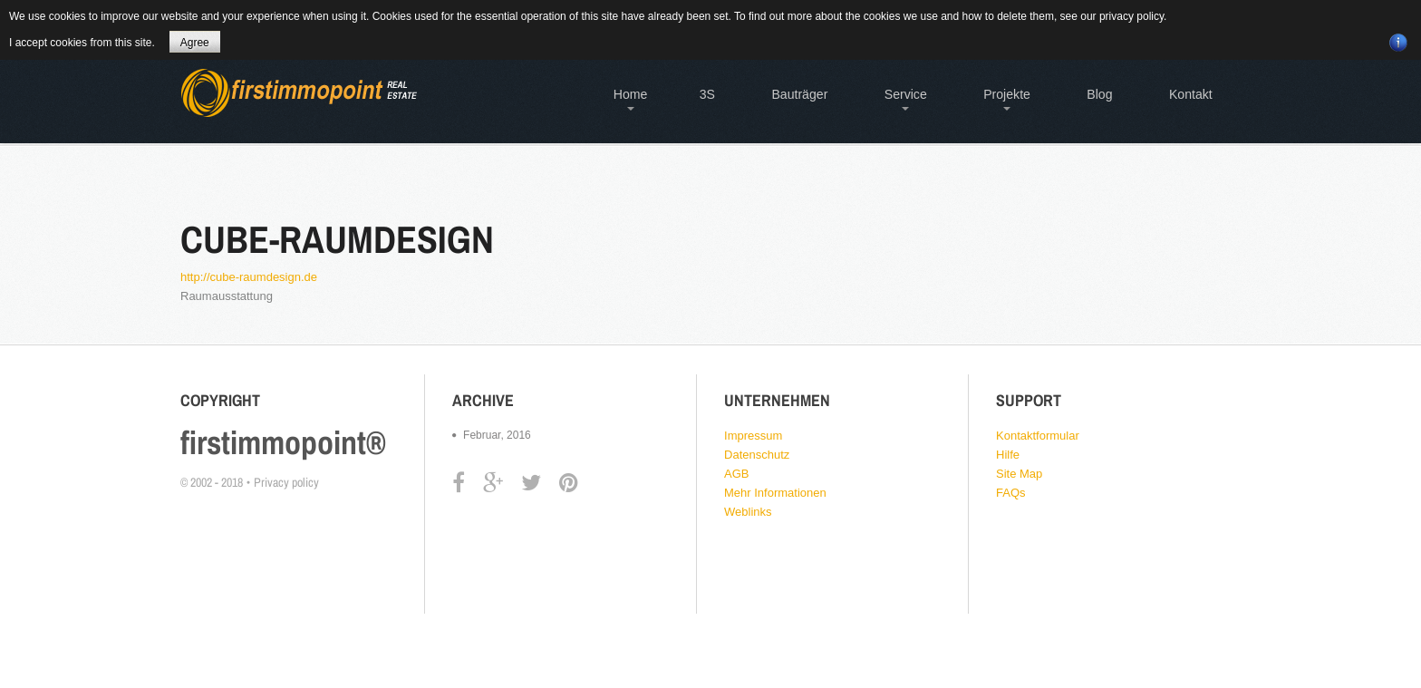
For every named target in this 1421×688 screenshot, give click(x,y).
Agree (194, 42)
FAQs (1011, 492)
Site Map (1019, 473)
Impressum (753, 435)
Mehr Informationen (775, 492)
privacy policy (1131, 16)
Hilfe (1008, 454)
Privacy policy (286, 482)
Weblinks (748, 511)
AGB (736, 473)
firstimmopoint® (283, 442)
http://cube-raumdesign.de (248, 277)
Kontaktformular (1037, 435)
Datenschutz (756, 454)
